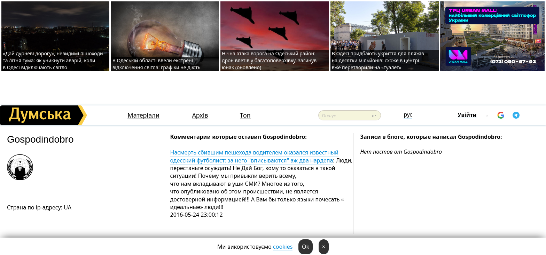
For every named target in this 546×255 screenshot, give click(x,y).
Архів (200, 115)
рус (408, 114)
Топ (245, 115)
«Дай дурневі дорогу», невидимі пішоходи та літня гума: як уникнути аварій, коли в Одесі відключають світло (53, 60)
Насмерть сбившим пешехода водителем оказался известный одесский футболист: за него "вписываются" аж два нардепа (254, 156)
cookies (282, 246)
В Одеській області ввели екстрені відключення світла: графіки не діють (156, 64)
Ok (305, 246)
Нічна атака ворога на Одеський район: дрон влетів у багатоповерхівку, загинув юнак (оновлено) (269, 60)
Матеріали (143, 115)
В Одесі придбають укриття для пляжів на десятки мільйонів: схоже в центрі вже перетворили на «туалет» (378, 60)
